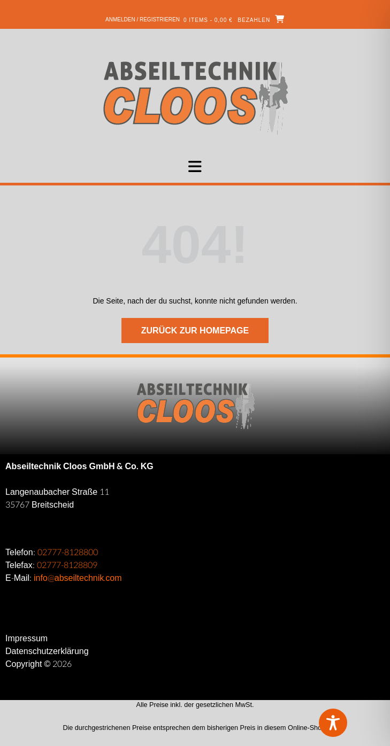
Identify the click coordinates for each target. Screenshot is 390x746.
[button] (195, 167)
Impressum (26, 638)
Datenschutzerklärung (47, 651)
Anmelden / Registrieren (142, 19)
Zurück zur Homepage (195, 330)
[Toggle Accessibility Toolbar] (350, 723)
